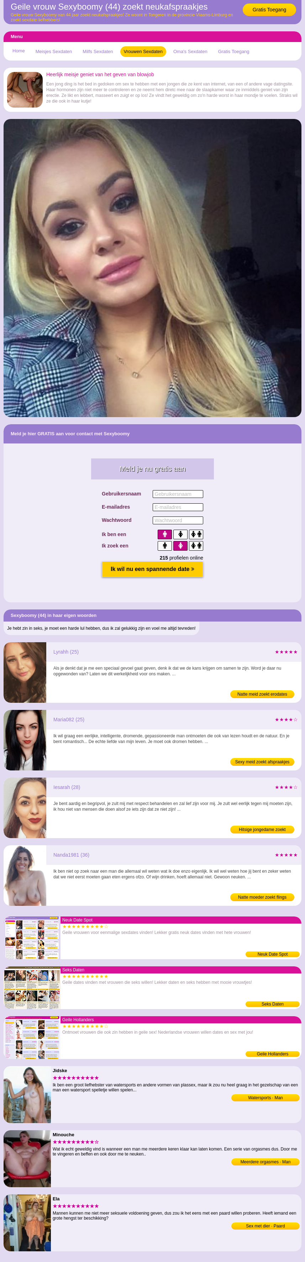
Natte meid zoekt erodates (262, 694)
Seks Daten (273, 1004)
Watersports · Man (265, 1097)
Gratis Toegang (269, 9)
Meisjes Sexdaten (54, 51)
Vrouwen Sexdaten (143, 51)
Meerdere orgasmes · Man (266, 1161)
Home (18, 50)
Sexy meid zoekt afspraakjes (262, 761)
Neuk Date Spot (273, 954)
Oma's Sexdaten (190, 51)
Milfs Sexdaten (98, 51)
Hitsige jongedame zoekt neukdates (262, 830)
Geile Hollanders (273, 1053)
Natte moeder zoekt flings (262, 897)
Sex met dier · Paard (265, 1226)
